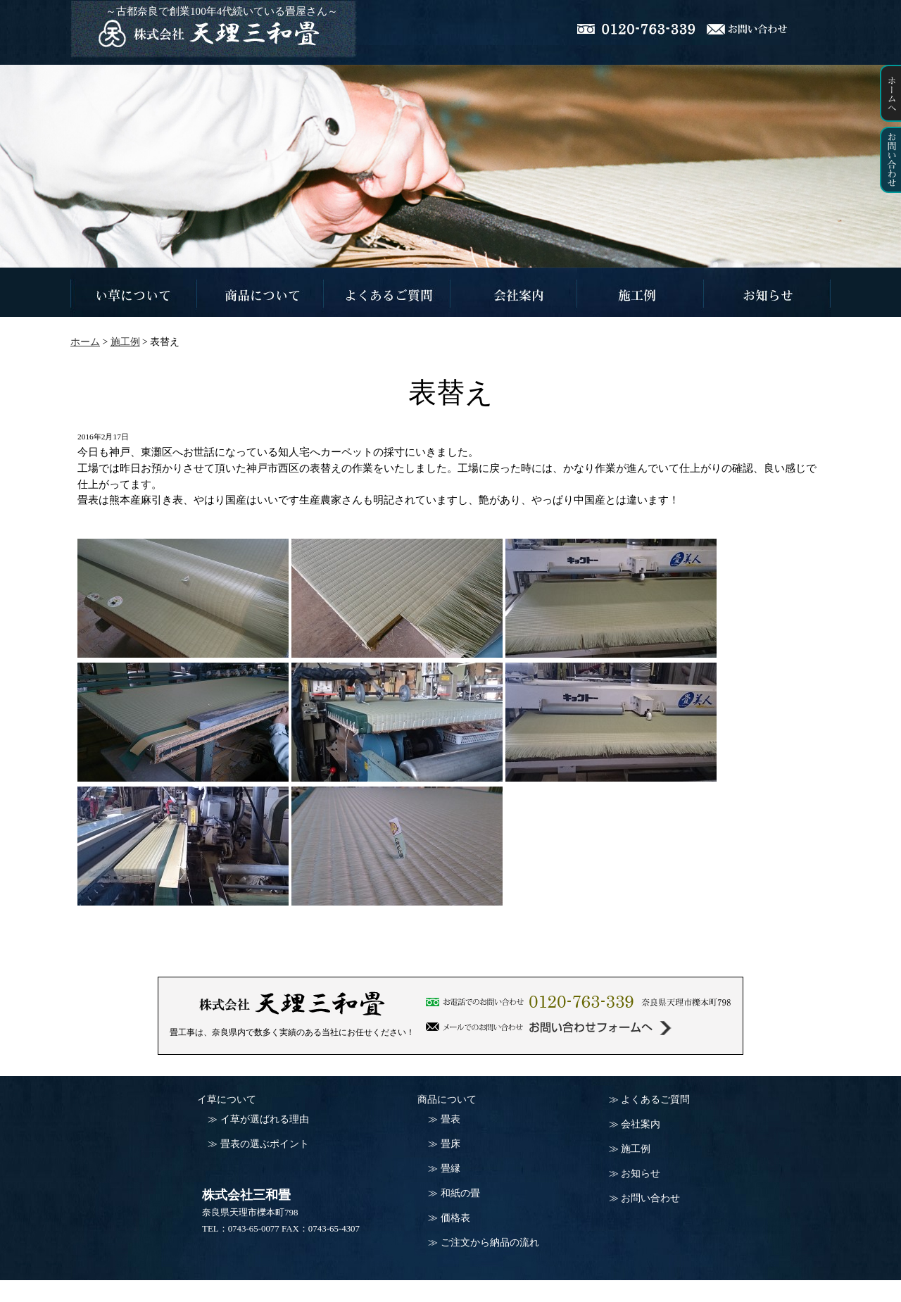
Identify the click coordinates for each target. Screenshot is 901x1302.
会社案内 (640, 1124)
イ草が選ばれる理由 (264, 1119)
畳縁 (450, 1168)
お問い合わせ (650, 1198)
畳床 (450, 1144)
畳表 (450, 1119)
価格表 (455, 1218)
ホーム (85, 342)
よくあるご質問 (655, 1099)
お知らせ (640, 1173)
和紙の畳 (460, 1193)
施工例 (635, 1149)
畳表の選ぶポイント (264, 1144)
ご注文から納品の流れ (490, 1242)
